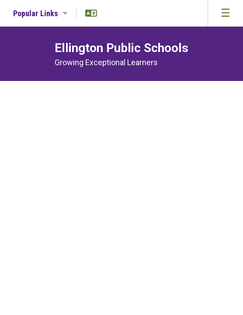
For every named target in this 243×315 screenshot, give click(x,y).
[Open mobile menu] (225, 13)
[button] (40, 13)
